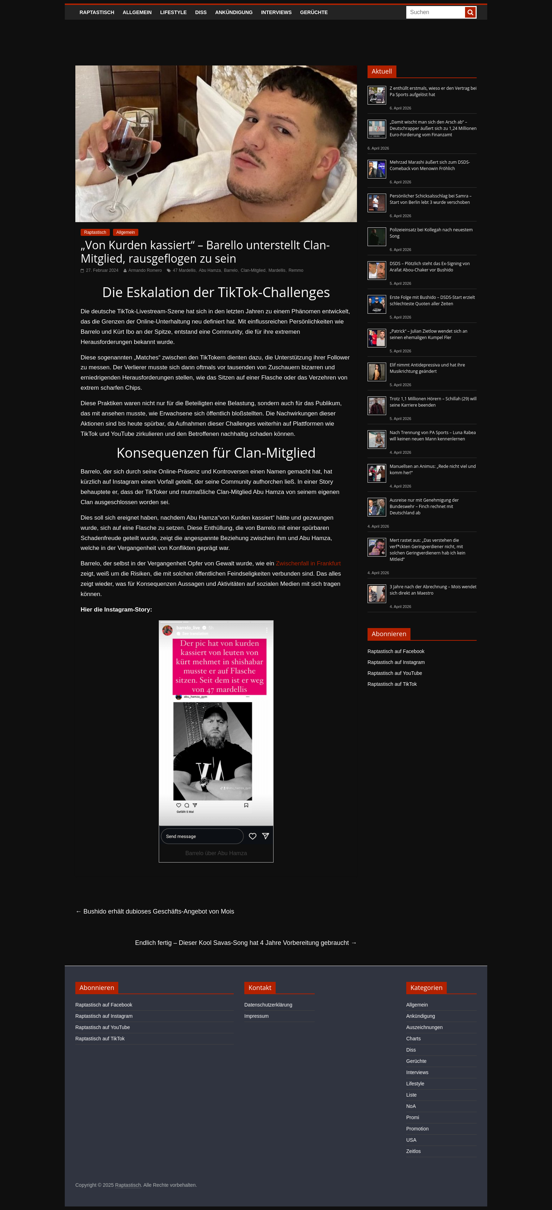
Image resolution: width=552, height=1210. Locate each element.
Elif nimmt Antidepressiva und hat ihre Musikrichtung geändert (427, 368)
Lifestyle (173, 12)
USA (411, 1140)
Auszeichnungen (424, 1027)
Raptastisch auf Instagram (396, 662)
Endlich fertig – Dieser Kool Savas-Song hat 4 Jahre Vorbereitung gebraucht (246, 942)
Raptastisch (97, 12)
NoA (411, 1106)
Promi (412, 1117)
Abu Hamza (210, 270)
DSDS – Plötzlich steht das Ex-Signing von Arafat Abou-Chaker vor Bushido (430, 267)
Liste (411, 1095)
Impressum (256, 1016)
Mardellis (277, 270)
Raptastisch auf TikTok (392, 684)
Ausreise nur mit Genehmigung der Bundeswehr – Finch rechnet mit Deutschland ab (424, 506)
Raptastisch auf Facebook (396, 651)
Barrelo (231, 270)
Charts (413, 1038)
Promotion (417, 1128)
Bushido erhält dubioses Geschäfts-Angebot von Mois (154, 911)
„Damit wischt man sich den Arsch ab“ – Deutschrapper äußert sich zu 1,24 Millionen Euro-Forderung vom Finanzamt (433, 128)
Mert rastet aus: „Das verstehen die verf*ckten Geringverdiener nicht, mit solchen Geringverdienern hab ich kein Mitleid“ (427, 549)
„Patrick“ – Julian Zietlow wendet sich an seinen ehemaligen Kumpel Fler (429, 334)
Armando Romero (145, 270)
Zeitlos (413, 1151)
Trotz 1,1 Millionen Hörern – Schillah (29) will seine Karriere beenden (433, 402)
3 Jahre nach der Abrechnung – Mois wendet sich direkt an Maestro (433, 590)
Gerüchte (314, 12)
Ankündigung (234, 12)
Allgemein (137, 12)
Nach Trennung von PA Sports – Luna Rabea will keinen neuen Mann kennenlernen (433, 436)
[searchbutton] (470, 12)
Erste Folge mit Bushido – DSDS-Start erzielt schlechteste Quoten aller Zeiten (432, 300)
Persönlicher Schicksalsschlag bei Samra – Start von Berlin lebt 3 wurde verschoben (430, 199)
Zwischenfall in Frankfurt (308, 563)
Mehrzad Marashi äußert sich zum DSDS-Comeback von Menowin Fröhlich (430, 165)
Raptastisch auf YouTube (395, 673)
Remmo (296, 270)
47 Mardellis (184, 270)
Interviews (276, 12)
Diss (201, 12)
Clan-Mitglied (253, 270)
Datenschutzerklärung (268, 1005)
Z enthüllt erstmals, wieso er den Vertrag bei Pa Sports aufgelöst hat (433, 91)
